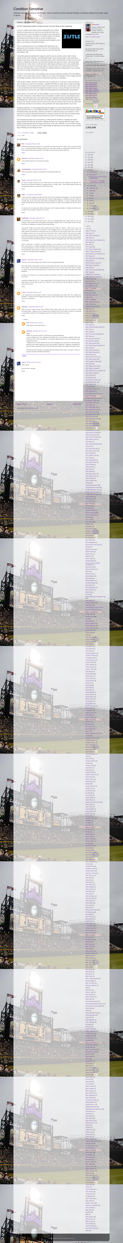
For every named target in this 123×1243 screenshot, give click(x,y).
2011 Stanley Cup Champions (94, 345)
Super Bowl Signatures (92, 1141)
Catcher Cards (90, 616)
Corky (23, 180)
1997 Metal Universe (91, 302)
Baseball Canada (90, 531)
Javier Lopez (89, 813)
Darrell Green (89, 676)
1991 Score (89, 281)
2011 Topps (89, 347)
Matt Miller (88, 948)
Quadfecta (88, 1040)
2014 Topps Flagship (92, 90)
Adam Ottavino (90, 499)
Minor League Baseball (92, 978)
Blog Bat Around (90, 549)
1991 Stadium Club (91, 283)
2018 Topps (89, 469)
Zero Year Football (91, 1228)
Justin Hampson (90, 896)
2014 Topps (89, 405)
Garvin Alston (89, 749)
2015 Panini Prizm (91, 416)
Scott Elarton (89, 1111)
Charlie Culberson (91, 628)
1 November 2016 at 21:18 (33, 180)
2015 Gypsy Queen (91, 86)
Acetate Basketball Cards (93, 489)
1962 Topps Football (91, 235)
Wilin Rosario (89, 1216)
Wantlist (88, 1212)
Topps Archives (90, 1166)
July (90, 193)
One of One (89, 1008)
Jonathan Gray (90, 866)
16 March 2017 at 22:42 (36, 322)
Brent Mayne (89, 585)
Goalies (88, 763)
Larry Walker (89, 926)
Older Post (77, 404)
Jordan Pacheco (90, 871)
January (91, 208)
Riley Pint (88, 1065)
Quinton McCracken (91, 1042)
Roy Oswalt (89, 1084)
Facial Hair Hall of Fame (92, 733)
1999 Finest (89, 313)
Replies (26, 319)
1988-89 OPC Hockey (92, 274)
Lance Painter (89, 923)
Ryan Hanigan (90, 1088)
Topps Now (89, 1173)
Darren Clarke (90, 678)
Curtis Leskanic (90, 667)
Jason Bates (89, 804)
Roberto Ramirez (90, 1072)
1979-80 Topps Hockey (92, 263)
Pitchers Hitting (90, 1029)
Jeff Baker (88, 820)
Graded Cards (90, 765)
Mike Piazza (89, 976)
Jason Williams (90, 811)
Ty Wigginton (89, 1196)
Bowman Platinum (91, 569)
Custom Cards (90, 669)
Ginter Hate (89, 758)
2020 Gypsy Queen (91, 476)
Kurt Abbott (89, 914)
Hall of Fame (89, 777)
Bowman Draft (90, 567)
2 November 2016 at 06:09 (34, 194)
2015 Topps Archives (91, 423)
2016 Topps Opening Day (93, 444)
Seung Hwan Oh (90, 1123)
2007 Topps (89, 331)
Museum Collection (91, 985)
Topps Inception (90, 1168)
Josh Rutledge (90, 887)
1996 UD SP (89, 99)
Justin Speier (89, 900)
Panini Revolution (91, 1015)
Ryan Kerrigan (90, 1091)
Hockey (88, 783)
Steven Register (90, 1139)
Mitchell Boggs (90, 981)
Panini (87, 1010)
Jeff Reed (88, 832)
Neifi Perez (89, 990)
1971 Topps (89, 247)
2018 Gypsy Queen (91, 462)
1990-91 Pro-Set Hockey (93, 276)
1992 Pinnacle (90, 288)
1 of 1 (87, 228)
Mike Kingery (89, 964)
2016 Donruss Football (92, 432)
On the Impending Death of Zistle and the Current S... (97, 181)
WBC (87, 1214)
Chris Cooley (89, 639)
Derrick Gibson (90, 696)
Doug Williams (90, 703)
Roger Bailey (89, 1077)
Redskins (88, 1054)
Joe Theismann (90, 852)
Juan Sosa (89, 893)
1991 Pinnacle (90, 279)
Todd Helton (89, 1152)
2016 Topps (89, 441)
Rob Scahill (89, 1070)
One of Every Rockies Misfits (94, 1006)
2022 (89, 154)
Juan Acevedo (90, 889)
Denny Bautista (90, 692)
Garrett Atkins (89, 747)
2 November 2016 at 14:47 (33, 292)
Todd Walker (89, 1155)
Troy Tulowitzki (90, 1189)
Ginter (87, 756)
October (91, 185)
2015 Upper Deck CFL (92, 425)
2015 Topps (89, 421)
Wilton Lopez (89, 1221)
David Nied (89, 690)
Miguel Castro (89, 955)
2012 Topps (89, 363)
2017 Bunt (88, 446)
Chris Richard (89, 648)
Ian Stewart (89, 793)
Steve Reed (89, 1136)
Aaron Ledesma (90, 480)
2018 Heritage (90, 464)
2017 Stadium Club (91, 455)
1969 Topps (89, 237)
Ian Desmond (89, 790)
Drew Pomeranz (90, 706)
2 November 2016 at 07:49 (36, 218)
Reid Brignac (89, 1056)
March (91, 203)
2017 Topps (89, 457)
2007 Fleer (89, 329)
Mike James (89, 962)
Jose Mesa (89, 877)
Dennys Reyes (90, 694)
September (92, 188)
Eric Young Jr (89, 726)
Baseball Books (90, 528)
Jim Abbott (89, 843)
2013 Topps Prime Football (93, 393)
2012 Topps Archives (91, 366)
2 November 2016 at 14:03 (34, 259)
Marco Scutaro (90, 932)
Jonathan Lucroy (90, 868)
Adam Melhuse (90, 496)
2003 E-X (88, 322)
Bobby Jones (89, 554)
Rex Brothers (89, 1061)
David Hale (89, 687)
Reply (23, 152)
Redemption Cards (91, 1052)
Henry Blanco (89, 781)
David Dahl (89, 685)
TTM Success (89, 1191)
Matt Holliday (89, 946)
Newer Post (21, 404)
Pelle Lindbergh (90, 1022)
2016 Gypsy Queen (91, 84)
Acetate (88, 483)
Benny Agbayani (90, 542)
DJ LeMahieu (89, 701)
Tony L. (24, 194)
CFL (87, 619)
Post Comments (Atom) (31, 408)
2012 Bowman (90, 354)
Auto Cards (89, 522)
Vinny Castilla (89, 1207)
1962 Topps (89, 233)
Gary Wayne (89, 751)
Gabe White (89, 745)
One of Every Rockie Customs (94, 1003)
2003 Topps (89, 324)
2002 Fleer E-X (90, 320)
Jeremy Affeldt (90, 839)
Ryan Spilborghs (90, 1095)
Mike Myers (89, 974)
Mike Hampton (90, 958)
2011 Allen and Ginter (92, 338)
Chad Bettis (89, 621)
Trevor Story (89, 1184)
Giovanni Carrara (90, 761)
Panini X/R (89, 1017)
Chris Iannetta (90, 641)
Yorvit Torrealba (90, 1226)
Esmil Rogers (89, 729)
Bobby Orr (88, 556)
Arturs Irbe (89, 519)
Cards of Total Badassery (93, 609)
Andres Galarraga (91, 512)
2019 (89, 162)
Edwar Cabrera (90, 717)
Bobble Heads (90, 551)
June (90, 195)
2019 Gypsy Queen (91, 473)
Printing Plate (89, 1035)
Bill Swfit (88, 547)
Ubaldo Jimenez (90, 1203)
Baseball (88, 524)
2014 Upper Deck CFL (92, 409)
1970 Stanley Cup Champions (94, 240)
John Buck (89, 857)
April (90, 200)
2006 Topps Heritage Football (94, 327)
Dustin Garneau (90, 712)
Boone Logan (89, 558)
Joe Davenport (90, 845)
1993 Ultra (88, 290)
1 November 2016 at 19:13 (39, 169)
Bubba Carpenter (90, 603)
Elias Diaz (88, 722)
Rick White (89, 1063)
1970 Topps (89, 242)
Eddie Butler (89, 715)
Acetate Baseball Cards (92, 487)
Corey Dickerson (90, 660)
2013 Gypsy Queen (91, 93)
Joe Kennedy (89, 850)
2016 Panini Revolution (92, 437)
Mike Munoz (89, 971)
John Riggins (89, 859)
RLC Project (89, 1068)
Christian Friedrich (91, 655)
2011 (89, 221)
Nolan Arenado (90, 997)
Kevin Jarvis (89, 905)
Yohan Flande (89, 1223)
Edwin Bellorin (90, 719)
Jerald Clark (89, 836)
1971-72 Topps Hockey (92, 251)
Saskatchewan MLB (91, 1106)
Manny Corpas (90, 930)
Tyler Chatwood (90, 1198)
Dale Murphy (89, 671)
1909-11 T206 (90, 231)
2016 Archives (90, 428)
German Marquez (91, 754)
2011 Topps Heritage (91, 350)
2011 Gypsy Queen (91, 97)
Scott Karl (88, 1113)
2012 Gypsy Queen (91, 95)
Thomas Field (89, 1143)
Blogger (72, 1238)
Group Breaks (89, 772)
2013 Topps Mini (90, 391)
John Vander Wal (90, 861)
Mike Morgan (89, 969)
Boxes (87, 571)
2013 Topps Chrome (91, 389)
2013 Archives (90, 375)
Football (88, 735)
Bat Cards (88, 535)
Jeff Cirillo (88, 825)
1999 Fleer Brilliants (91, 315)
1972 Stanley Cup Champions (94, 253)
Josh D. (24, 259)
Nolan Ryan (89, 999)
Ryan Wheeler (90, 1097)
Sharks (88, 1125)
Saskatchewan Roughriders (93, 1109)
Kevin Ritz (88, 907)
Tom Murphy (89, 1159)
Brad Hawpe (89, 578)
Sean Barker (89, 1116)
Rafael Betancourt (91, 1045)
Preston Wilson (90, 1033)
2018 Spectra (89, 467)
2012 (89, 219)
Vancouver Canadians (92, 1205)
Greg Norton (89, 768)
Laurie (23, 292)
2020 (89, 159)
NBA (87, 987)
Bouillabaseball (90, 560)
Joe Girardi (89, 848)
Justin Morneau (90, 898)
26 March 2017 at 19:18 (39, 331)
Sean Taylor (89, 1118)
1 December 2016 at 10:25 (35, 306)
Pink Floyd (89, 1026)
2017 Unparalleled (91, 460)
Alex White (89, 508)
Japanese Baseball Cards (93, 802)
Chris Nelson (89, 646)
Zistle (23, 135)
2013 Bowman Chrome (92, 380)
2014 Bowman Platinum (92, 398)
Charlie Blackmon (91, 625)
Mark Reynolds (90, 939)
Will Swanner (89, 1219)
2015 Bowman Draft (91, 412)
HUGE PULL (89, 788)
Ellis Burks (89, 724)
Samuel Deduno (90, 1102)
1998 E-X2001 (90, 304)
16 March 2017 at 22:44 (34, 362)
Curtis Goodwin (90, 664)
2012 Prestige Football (92, 361)
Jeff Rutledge (89, 834)
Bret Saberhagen (90, 587)
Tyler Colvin (89, 1200)
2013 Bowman (90, 377)
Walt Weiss (89, 1210)
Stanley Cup (89, 1132)
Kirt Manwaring (90, 912)
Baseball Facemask (91, 533)
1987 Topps (89, 272)
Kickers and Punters (91, 910)
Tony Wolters (89, 1164)
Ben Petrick (89, 540)
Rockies (88, 1074)
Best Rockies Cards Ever (93, 544)
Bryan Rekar (89, 600)
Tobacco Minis (90, 1150)
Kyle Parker (89, 921)
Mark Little (88, 937)
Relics (87, 1058)
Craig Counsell (90, 662)
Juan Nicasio (89, 891)
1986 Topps (89, 267)
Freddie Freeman (91, 742)
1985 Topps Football (91, 265)
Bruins (87, 594)
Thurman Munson (91, 1145)
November (92, 174)
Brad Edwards (90, 576)
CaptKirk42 (25, 218)
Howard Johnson (90, 786)
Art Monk (88, 517)
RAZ (23, 144)
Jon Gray (88, 864)
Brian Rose (89, 592)
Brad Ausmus (89, 574)
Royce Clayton (90, 1086)
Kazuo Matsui (89, 903)
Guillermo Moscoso (91, 774)
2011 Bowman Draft (91, 341)
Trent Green (89, 1182)
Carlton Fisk (89, 614)
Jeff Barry (88, 822)
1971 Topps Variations (92, 249)
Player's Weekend (91, 1031)
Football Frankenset (91, 738)
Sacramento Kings (91, 1100)
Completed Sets (90, 658)
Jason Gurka (89, 806)
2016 (89, 170)
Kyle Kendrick (89, 919)
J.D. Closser (89, 795)
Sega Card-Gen (90, 1120)
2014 (89, 214)
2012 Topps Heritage (91, 368)
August (91, 190)
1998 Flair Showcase (92, 306)
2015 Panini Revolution (92, 418)
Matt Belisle (89, 942)
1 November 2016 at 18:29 (32, 144)
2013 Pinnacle (90, 384)
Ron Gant (88, 1079)
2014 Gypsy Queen (91, 88)
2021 (89, 157)
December (92, 172)
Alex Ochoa (89, 503)
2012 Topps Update (91, 373)
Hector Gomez (90, 779)
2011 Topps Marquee (92, 352)
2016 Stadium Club (91, 439)
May (90, 198)
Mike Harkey (89, 960)
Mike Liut (88, 967)
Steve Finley (89, 1134)
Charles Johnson (90, 623)
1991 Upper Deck (91, 286)
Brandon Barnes (90, 580)
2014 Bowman (90, 396)
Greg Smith (89, 770)
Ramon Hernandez (91, 1049)
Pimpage (88, 1024)
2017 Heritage (90, 453)
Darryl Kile (88, 683)
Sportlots (88, 1127)
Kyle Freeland (89, 916)
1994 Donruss (90, 292)
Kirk (27, 322)
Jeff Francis (89, 827)
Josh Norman (89, 884)
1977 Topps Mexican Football (94, 258)
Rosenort (96, 24)
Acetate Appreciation (91, 485)
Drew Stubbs (89, 708)
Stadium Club (89, 1129)
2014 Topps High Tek (92, 407)
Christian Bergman (91, 653)
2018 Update (89, 471)
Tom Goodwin (89, 1157)
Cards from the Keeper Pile (93, 607)
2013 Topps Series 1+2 (92, 92)
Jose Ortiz (88, 880)
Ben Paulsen (89, 538)
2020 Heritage (90, 478)
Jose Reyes (89, 882)
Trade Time (89, 1177)
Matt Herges (89, 944)
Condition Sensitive (28, 9)
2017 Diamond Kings (92, 448)
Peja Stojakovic (90, 1019)
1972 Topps (89, 256)
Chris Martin (89, 644)
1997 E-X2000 (90, 299)
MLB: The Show (90, 983)
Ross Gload (89, 1081)
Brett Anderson (90, 589)
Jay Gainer (89, 816)
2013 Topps (89, 386)
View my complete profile (93, 37)
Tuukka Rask (89, 1194)
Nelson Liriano (90, 992)
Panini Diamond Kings (92, 1013)
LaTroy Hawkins (90, 928)
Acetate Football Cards (92, 492)
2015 (89, 211)
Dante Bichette (90, 674)
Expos (87, 731)
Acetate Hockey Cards (92, 494)
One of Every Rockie (91, 1001)
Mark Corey (89, 935)
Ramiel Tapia (89, 1047)
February (92, 205)
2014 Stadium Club (91, 402)
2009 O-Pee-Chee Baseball (93, 334)
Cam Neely (89, 605)
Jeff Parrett (89, 829)
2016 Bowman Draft (91, 430)
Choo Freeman (90, 637)
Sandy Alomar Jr (90, 1104)
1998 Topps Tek (90, 311)
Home (49, 404)
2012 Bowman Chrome (92, 357)
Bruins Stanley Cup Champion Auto (96, 596)
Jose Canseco (90, 875)
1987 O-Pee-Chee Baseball (93, 270)
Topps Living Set (90, 1171)
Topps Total (89, 1175)
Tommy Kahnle (90, 1162)
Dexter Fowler (90, 699)
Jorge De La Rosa (91, 873)
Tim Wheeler (89, 1148)
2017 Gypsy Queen (91, 451)
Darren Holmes (90, 680)
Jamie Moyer (89, 800)
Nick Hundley (89, 994)
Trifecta (88, 1187)
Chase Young (89, 632)
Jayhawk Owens (90, 818)
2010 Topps (89, 336)
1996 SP (88, 297)
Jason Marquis (90, 809)
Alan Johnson (89, 501)
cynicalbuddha (26, 169)
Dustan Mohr (89, 710)
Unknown (24, 158)
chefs (87, 635)
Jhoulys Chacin (90, 841)
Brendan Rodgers (91, 583)
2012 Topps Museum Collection (95, 370)
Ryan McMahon (90, 1093)
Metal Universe (90, 951)
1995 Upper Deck (91, 295)
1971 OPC (89, 244)
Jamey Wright (89, 797)
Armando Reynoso (91, 515)
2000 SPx (88, 318)
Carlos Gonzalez (90, 612)
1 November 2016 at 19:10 (35, 158)
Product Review (90, 1038)
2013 (89, 216)
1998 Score (89, 309)
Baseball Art (89, 526)
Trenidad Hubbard (91, 1180)
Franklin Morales (90, 740)
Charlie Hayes (90, 630)
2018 (89, 165)
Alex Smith (89, 505)
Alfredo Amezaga (90, 510)
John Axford (89, 854)
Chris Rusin (89, 651)
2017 (89, 167)
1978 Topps (89, 260)
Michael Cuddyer (90, 953)
